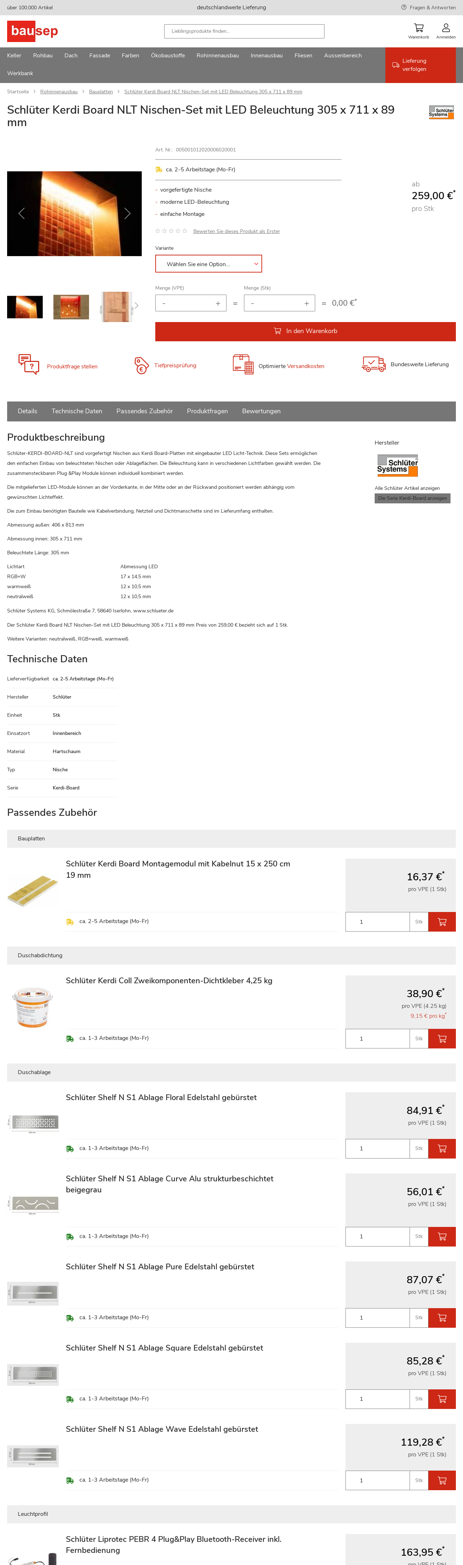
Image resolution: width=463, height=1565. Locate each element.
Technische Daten (77, 411)
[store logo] (43, 31)
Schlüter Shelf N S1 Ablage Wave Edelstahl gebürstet (162, 1429)
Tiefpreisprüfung (175, 366)
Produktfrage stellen (72, 366)
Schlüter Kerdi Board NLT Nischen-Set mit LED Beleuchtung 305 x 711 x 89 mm (213, 91)
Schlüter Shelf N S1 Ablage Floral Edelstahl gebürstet (161, 1097)
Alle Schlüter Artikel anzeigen (407, 488)
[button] (21, 213)
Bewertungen (261, 411)
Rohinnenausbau (59, 91)
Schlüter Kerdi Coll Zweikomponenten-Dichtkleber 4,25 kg (169, 980)
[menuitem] (14, 56)
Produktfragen (207, 411)
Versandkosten (305, 366)
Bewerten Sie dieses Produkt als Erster (236, 231)
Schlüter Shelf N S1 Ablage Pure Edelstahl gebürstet (160, 1266)
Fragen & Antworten (433, 7)
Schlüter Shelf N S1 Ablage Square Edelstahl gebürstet (164, 1348)
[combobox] (244, 31)
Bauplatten (101, 91)
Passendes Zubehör (144, 411)
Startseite (18, 91)
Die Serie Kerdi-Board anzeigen (412, 498)
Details (27, 411)
